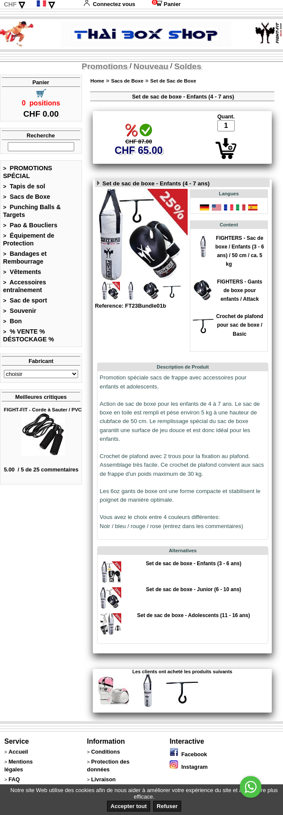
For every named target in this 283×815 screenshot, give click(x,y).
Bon (12, 321)
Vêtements (22, 271)
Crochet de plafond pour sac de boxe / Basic (239, 325)
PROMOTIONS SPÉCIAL (27, 172)
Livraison (103, 779)
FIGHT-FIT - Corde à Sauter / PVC (43, 409)
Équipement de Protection (28, 239)
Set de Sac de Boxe (173, 80)
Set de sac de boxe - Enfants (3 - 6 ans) (194, 563)
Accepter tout (128, 806)
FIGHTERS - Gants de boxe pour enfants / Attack (239, 290)
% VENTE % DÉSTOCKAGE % (28, 335)
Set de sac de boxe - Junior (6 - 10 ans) (193, 589)
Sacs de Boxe (26, 196)
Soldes (187, 66)
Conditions (105, 751)
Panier (166, 4)
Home (97, 80)
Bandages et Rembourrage (25, 257)
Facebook (188, 754)
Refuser (167, 806)
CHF (10, 4)
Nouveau (150, 66)
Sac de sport (25, 300)
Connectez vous (109, 4)
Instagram (189, 767)
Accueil (18, 751)
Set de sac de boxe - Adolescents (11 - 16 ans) (193, 615)
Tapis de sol (24, 186)
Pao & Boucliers (30, 225)
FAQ (14, 779)
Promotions (105, 66)
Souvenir (19, 310)
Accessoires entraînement (24, 286)
